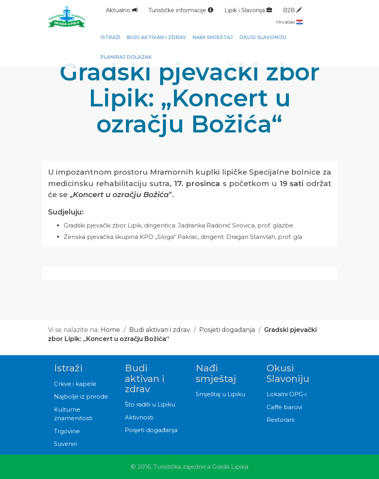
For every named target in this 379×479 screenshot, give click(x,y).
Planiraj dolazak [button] (126, 57)
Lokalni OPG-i (286, 394)
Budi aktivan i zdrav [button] (156, 37)
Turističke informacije (180, 10)
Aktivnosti (139, 417)
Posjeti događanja (227, 330)
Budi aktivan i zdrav (159, 330)
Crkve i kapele (75, 384)
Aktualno (121, 10)
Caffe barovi (284, 407)
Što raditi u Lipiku (150, 404)
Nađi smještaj (216, 373)
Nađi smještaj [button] (212, 37)
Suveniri (65, 443)
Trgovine (67, 431)
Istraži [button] (110, 37)
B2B (292, 10)
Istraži (68, 368)
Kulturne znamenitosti (73, 414)
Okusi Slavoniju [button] (263, 37)
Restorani (280, 419)
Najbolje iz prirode (81, 396)
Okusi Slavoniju (287, 373)
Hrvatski (289, 22)
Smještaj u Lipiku (220, 394)
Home (110, 330)
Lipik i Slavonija (248, 10)
